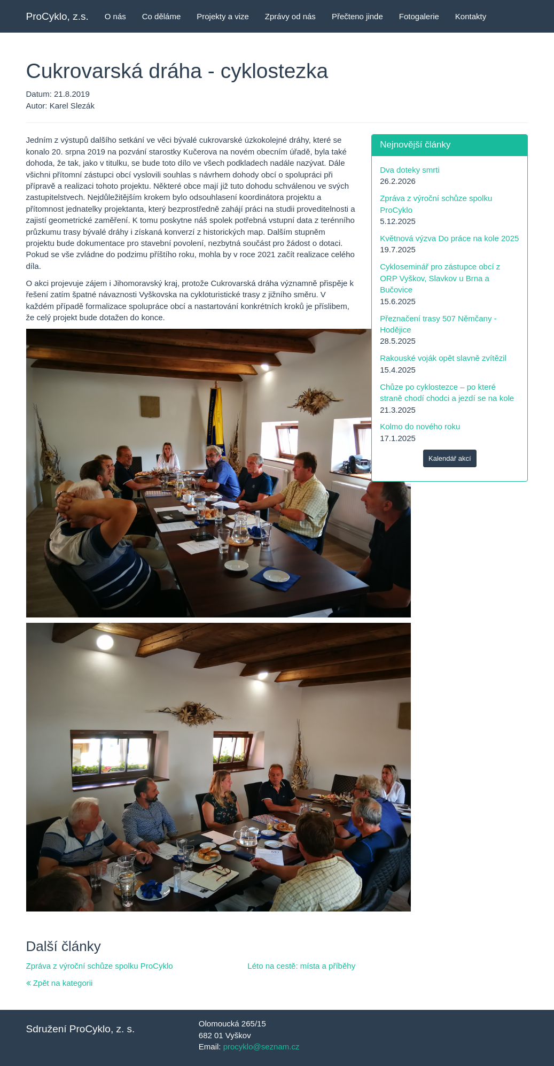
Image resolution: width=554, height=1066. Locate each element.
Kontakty (470, 16)
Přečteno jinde (357, 16)
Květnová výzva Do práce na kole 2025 (449, 238)
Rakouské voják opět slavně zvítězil (443, 357)
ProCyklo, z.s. (57, 16)
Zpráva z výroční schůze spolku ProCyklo (99, 965)
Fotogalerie (419, 16)
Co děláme (161, 16)
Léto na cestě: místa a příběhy (301, 965)
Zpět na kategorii (59, 982)
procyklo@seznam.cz (261, 1046)
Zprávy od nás (290, 16)
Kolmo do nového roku (420, 426)
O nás (115, 16)
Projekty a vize (223, 16)
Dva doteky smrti (410, 169)
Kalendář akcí (449, 458)
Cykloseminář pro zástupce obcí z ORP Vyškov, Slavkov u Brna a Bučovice (440, 278)
